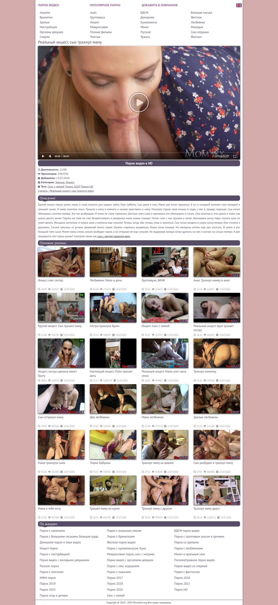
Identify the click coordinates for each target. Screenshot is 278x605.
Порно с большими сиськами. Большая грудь (69, 536)
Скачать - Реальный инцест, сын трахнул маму (66, 190)
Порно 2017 (115, 578)
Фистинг (196, 37)
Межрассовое (99, 27)
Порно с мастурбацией (55, 554)
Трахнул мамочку (205, 371)
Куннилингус (148, 22)
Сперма (45, 37)
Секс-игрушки (200, 32)
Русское (145, 32)
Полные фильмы (101, 32)
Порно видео (48, 5)
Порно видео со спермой (190, 566)
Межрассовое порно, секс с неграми (130, 554)
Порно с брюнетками (121, 536)
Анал (93, 13)
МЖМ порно (48, 578)
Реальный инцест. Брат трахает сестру (214, 328)
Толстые (95, 37)
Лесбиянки (198, 22)
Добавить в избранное (160, 5)
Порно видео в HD (139, 163)
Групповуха (97, 17)
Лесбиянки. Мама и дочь (106, 280)
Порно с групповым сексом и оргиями (199, 536)
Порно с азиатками (52, 531)
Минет (144, 27)
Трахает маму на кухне (105, 508)
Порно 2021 (182, 584)
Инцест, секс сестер (50, 280)
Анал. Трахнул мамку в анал (212, 280)
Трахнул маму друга (207, 508)
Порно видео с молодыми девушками (64, 560)
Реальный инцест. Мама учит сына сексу (164, 374)
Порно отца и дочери (54, 595)
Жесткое (196, 17)
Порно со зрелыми (186, 542)
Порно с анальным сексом (124, 531)
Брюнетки (46, 17)
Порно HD (87, 186)
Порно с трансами (119, 572)
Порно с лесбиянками (188, 548)
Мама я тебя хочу (49, 508)
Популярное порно (105, 5)
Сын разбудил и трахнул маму (213, 463)
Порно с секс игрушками (123, 566)
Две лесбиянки (100, 417)
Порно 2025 (47, 590)
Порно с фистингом (187, 572)
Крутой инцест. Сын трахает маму (60, 326)
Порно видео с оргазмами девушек (130, 560)
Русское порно (49, 566)
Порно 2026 (115, 590)
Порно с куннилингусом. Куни (126, 548)
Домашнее (147, 17)
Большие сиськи (201, 13)
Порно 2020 (72, 186)
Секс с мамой (56, 186)
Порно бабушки (100, 463)
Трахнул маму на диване (158, 463)
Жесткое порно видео (121, 542)
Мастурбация (48, 27)
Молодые (197, 27)
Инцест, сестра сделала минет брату (57, 374)
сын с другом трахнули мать (114, 236)
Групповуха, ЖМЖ (153, 280)
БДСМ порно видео (187, 531)
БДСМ (144, 13)
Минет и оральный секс (189, 554)
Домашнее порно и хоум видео (60, 542)
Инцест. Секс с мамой (155, 326)
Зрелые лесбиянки (206, 417)
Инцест (94, 22)
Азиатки (45, 13)
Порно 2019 (47, 584)
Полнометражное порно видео (194, 560)
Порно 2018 (182, 578)
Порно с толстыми (51, 572)
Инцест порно (49, 548)
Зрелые (44, 22)
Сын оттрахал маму (50, 417)
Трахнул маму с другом (157, 508)
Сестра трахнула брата (104, 326)
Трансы (145, 37)
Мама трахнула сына (51, 463)
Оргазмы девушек (51, 32)
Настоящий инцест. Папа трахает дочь (111, 374)
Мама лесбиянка (152, 417)
